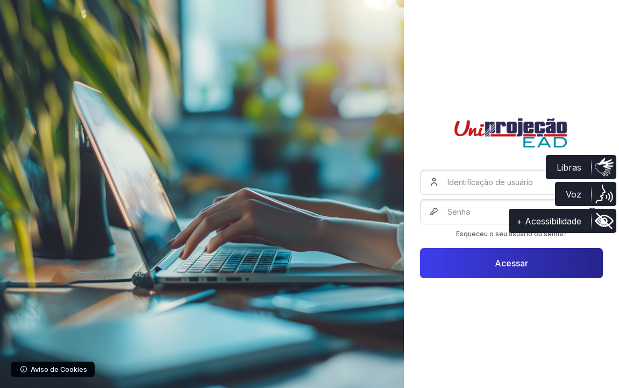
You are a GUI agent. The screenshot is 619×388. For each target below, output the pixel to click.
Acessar (511, 263)
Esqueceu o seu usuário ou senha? (511, 234)
